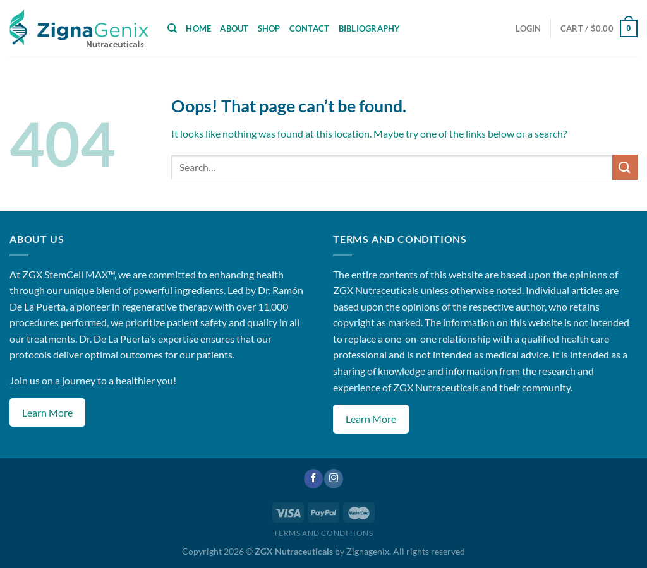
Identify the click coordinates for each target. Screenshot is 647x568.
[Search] (172, 28)
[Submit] (625, 167)
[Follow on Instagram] (333, 478)
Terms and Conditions (323, 533)
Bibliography (370, 28)
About (234, 28)
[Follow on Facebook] (313, 478)
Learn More (47, 412)
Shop (269, 28)
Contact (309, 28)
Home (198, 28)
